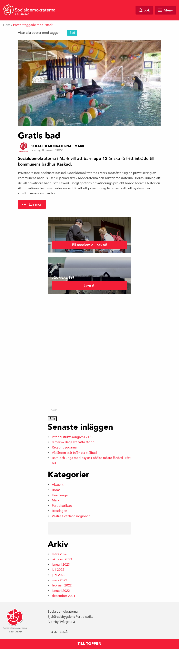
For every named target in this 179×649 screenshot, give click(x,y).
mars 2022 (59, 580)
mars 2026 (59, 554)
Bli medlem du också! (89, 244)
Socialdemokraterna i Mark (57, 146)
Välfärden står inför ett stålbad (74, 453)
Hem (6, 25)
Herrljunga (60, 495)
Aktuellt (57, 485)
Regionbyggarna (64, 447)
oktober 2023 (62, 559)
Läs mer (35, 204)
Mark (55, 500)
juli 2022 (58, 570)
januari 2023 (61, 565)
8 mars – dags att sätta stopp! (73, 442)
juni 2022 (58, 575)
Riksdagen (59, 511)
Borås (56, 490)
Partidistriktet (62, 506)
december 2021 (63, 596)
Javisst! (89, 285)
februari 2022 (62, 585)
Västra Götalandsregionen (71, 516)
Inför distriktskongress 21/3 (72, 437)
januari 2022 (61, 591)
